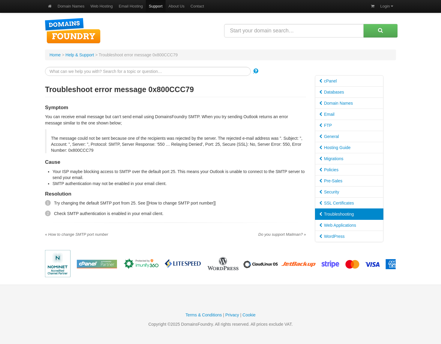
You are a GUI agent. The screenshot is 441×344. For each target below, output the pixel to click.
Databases (332, 92)
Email (327, 114)
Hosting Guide (335, 147)
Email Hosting (131, 6)
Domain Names (71, 6)
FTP (326, 125)
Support (156, 6)
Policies (329, 169)
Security (329, 192)
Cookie (249, 315)
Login (386, 6)
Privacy (232, 315)
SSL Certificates (337, 203)
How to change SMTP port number (76, 234)
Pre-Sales (331, 180)
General (329, 136)
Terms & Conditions (203, 315)
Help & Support (79, 54)
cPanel (328, 81)
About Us (176, 6)
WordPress (332, 236)
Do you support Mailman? (282, 234)
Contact (197, 6)
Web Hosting (102, 6)
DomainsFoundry (72, 30)
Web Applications (338, 225)
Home (55, 54)
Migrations (331, 158)
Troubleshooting (337, 214)
